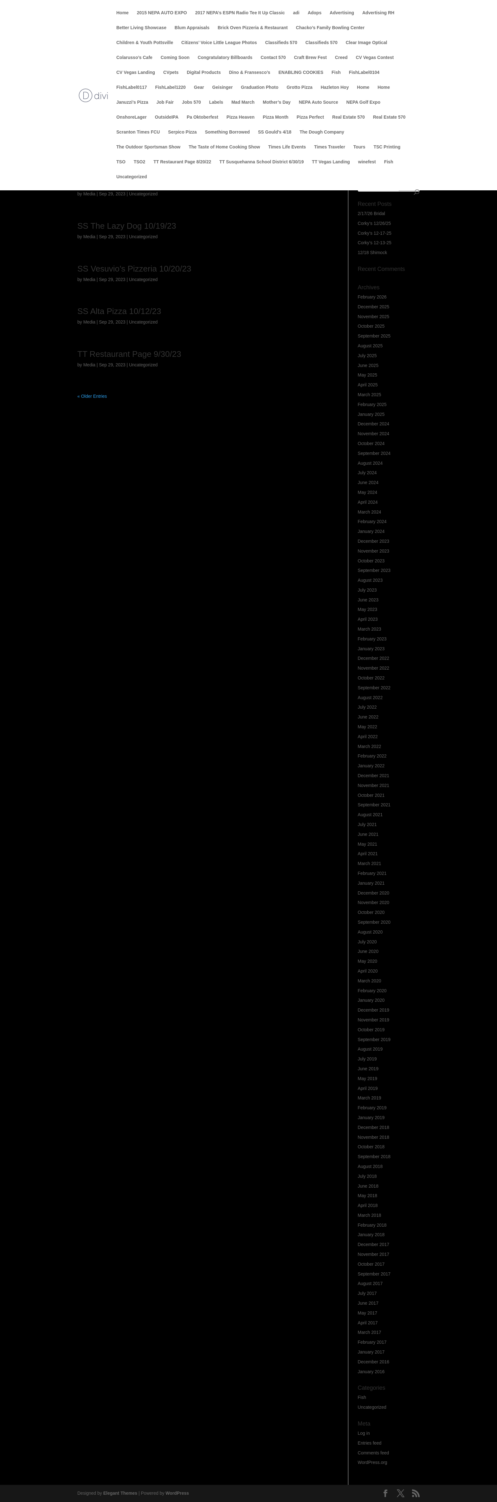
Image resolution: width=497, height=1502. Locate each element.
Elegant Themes (120, 1493)
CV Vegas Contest (375, 57)
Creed (341, 57)
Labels (216, 102)
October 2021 (371, 795)
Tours (359, 147)
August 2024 (370, 463)
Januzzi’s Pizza (132, 102)
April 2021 (368, 853)
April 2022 (368, 736)
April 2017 (368, 1322)
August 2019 (370, 1049)
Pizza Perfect (310, 117)
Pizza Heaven (240, 117)
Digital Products (204, 72)
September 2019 (374, 1039)
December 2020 (374, 892)
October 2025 (371, 326)
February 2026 (372, 296)
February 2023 (372, 638)
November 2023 (374, 551)
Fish (336, 72)
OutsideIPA (166, 117)
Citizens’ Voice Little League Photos (219, 42)
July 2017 (367, 1293)
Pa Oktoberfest (202, 117)
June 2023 (368, 599)
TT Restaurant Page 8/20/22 (182, 162)
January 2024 (371, 531)
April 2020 (368, 971)
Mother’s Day (277, 102)
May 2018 (367, 1195)
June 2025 (368, 365)
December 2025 (374, 306)
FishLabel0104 (364, 72)
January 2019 (371, 1117)
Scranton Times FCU (138, 132)
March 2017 (369, 1332)
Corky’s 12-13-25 (374, 242)
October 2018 (371, 1146)
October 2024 (371, 443)
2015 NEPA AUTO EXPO (162, 12)
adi (296, 12)
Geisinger (222, 87)
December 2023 (374, 541)
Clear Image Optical (366, 42)
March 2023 (369, 629)
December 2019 (374, 1010)
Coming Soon (175, 57)
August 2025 (370, 345)
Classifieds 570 (281, 42)
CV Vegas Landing (135, 72)
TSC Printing (386, 147)
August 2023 (370, 580)
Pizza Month (275, 117)
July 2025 (367, 355)
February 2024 (372, 521)
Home (122, 12)
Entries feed (370, 1443)
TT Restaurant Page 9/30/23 (129, 354)
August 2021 (370, 814)
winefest (367, 162)
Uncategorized (131, 176)
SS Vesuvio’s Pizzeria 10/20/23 (134, 268)
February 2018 (372, 1225)
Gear (199, 87)
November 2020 (374, 902)
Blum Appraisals (192, 27)
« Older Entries (92, 396)
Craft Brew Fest (310, 57)
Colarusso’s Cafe (134, 57)
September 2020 (374, 922)
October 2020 (371, 912)
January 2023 (371, 648)
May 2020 (367, 961)
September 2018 (374, 1156)
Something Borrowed (227, 132)
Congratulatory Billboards (225, 57)
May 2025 (367, 374)
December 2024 (374, 423)
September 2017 (374, 1273)
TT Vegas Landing (331, 162)
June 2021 (368, 834)
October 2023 (371, 560)
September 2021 (374, 804)
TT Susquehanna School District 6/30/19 (261, 162)
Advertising (342, 12)
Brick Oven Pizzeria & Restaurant (253, 27)
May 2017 (367, 1312)
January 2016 (371, 1371)
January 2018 (371, 1234)
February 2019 (372, 1107)
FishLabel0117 (131, 87)
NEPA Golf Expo (363, 102)
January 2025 (371, 414)
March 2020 (369, 980)
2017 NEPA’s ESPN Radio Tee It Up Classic (240, 12)
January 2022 (371, 765)
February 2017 (372, 1342)
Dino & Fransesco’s (249, 72)
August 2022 (370, 697)
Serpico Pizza (182, 132)
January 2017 (371, 1351)
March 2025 (369, 394)
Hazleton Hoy (335, 87)
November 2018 (374, 1137)
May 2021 (367, 844)
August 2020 (370, 932)
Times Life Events (287, 147)
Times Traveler (329, 147)
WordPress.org (372, 1462)
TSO (121, 162)
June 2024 (368, 482)
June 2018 (368, 1186)
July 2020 (367, 941)
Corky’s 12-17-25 (374, 233)
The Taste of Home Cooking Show (224, 147)
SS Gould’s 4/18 (274, 132)
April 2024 (368, 502)
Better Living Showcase (141, 27)
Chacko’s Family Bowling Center (330, 27)
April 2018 (368, 1205)
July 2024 (367, 472)
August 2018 (370, 1166)
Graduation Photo (259, 87)
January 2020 (371, 1000)
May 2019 (367, 1078)
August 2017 (370, 1283)
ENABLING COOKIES (300, 72)
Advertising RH (378, 12)
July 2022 (367, 707)
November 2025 (374, 316)
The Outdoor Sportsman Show (148, 147)
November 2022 (374, 668)
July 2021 (367, 824)
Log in (364, 1433)
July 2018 (367, 1176)
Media (89, 193)
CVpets (170, 72)
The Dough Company (322, 132)
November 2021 (374, 785)
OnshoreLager (131, 117)
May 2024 (367, 492)
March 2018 (369, 1215)
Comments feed (373, 1452)
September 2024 (374, 453)
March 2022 (369, 746)
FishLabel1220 (170, 87)
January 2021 (371, 883)
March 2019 (369, 1097)
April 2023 (368, 619)
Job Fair (165, 102)
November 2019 (374, 1019)
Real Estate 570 (348, 117)
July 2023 (367, 590)
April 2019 (368, 1088)
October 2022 (371, 677)
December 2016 (374, 1361)
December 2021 (374, 775)
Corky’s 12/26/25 (374, 223)
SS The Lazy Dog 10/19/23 (126, 226)
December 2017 (374, 1244)
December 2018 (374, 1127)
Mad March (243, 102)
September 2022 (374, 687)
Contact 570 (273, 57)
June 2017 (368, 1303)
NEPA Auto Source (318, 102)
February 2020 (372, 990)
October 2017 (371, 1264)
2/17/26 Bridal (371, 213)
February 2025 (372, 404)
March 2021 (369, 863)
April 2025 (368, 384)
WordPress (177, 1493)
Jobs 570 (191, 102)
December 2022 (374, 658)
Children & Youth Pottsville (144, 42)
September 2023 (374, 570)
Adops (315, 12)
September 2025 (374, 335)
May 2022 (367, 726)
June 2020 (368, 951)
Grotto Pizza (300, 87)
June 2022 (368, 716)
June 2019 (368, 1068)
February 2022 (372, 755)
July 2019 (367, 1058)
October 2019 (371, 1029)
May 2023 (367, 609)
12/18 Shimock (372, 252)
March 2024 (369, 512)
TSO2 (139, 162)
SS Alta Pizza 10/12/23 (119, 311)
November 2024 (374, 433)
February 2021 (372, 873)
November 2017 (374, 1254)
